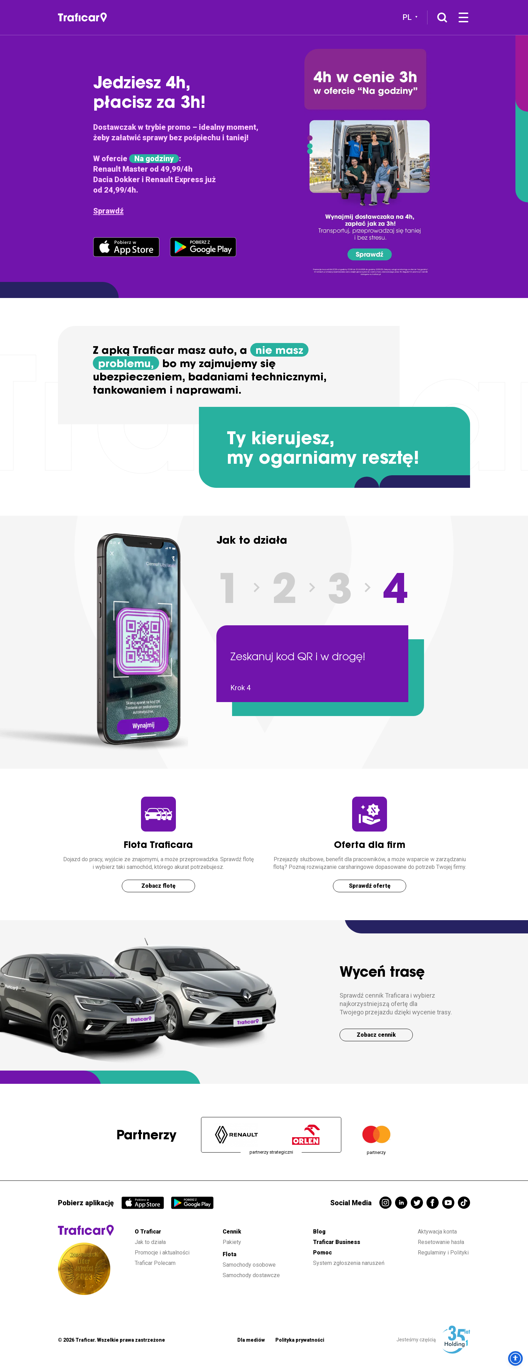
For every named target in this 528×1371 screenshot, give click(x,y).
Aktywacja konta (437, 1231)
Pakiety (232, 1242)
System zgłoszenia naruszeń (349, 1263)
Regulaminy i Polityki (444, 1252)
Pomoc (322, 1252)
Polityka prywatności (299, 1340)
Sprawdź (108, 211)
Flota (229, 1254)
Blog (319, 1231)
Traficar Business (336, 1242)
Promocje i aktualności (162, 1252)
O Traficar (148, 1231)
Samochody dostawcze (251, 1275)
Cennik (232, 1231)
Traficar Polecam (155, 1263)
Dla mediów (251, 1340)
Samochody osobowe (249, 1264)
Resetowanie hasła (441, 1242)
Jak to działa (150, 1242)
